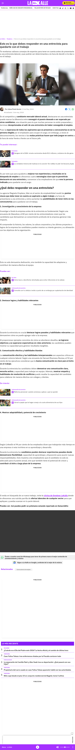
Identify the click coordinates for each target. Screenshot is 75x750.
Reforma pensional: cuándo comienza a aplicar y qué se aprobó (36, 392)
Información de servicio (18, 288)
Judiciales (7, 654)
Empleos (9, 39)
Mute (57, 747)
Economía (14, 151)
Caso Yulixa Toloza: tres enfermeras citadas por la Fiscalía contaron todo (32, 656)
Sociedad (6, 648)
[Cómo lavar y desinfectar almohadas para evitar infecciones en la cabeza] (5, 280)
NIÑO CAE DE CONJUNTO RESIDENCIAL (20, 8)
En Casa (14, 277)
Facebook (66, 109)
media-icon (37, 747)
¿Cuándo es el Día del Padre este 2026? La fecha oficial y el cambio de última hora (36, 650)
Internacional (8, 660)
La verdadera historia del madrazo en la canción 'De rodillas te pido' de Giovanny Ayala (44, 164)
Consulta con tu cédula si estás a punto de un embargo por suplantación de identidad (43, 290)
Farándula (14, 161)
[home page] (38, 3)
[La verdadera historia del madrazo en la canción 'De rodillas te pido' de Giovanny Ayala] (5, 164)
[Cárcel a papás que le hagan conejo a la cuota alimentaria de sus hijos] (5, 403)
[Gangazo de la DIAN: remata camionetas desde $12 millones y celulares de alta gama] (5, 153)
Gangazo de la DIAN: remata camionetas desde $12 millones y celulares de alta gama (43, 153)
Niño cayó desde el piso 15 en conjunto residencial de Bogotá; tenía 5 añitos (34, 676)
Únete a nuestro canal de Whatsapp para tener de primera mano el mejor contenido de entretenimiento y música (34, 557)
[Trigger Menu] (2, 3)
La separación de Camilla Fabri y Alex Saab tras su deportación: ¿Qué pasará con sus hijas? (37, 663)
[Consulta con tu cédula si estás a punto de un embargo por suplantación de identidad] (5, 291)
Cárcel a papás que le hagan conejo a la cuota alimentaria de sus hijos (38, 402)
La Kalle (2, 39)
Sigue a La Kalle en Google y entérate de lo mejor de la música (37, 562)
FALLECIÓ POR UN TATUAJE (42, 8)
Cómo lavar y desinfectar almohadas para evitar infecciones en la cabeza (39, 280)
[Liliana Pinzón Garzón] (14, 109)
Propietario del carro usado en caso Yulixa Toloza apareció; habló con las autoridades (37, 670)
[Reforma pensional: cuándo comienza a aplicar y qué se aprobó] (5, 392)
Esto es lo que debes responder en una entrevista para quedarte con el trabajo (37, 39)
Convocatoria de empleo (23, 569)
